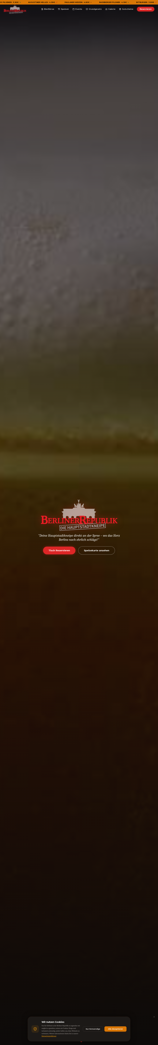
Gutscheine (126, 9)
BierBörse (47, 9)
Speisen (63, 9)
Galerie (110, 9)
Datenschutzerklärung (49, 1036)
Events (77, 9)
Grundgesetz (94, 9)
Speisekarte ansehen (96, 550)
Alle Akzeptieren (115, 1029)
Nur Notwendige (93, 1029)
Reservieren (146, 9)
